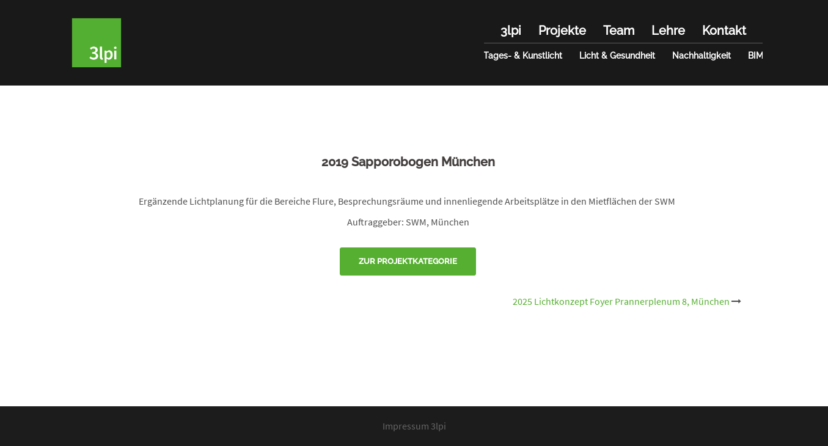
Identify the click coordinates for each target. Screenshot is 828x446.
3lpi (510, 30)
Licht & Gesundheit (617, 55)
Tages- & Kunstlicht (522, 55)
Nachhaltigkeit (701, 55)
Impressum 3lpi (414, 426)
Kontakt (724, 30)
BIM (755, 55)
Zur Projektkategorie (408, 261)
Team (618, 30)
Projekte (562, 30)
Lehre (668, 30)
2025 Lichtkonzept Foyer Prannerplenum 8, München (621, 301)
